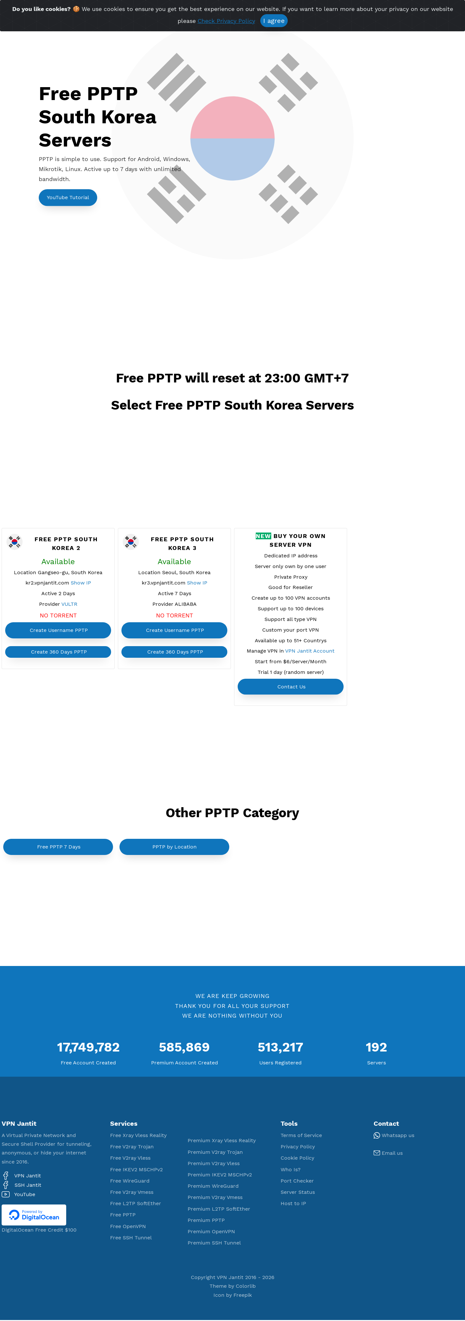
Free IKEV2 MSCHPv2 (136, 1170)
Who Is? (291, 1170)
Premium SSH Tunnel (214, 1244)
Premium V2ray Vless (214, 1164)
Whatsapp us (394, 1136)
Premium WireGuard (213, 1187)
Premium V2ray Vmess (215, 1198)
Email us (388, 1154)
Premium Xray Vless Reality (222, 1142)
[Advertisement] (160, 318)
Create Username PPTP (59, 630)
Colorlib (246, 1287)
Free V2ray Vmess (131, 1193)
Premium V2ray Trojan (215, 1153)
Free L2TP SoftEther (135, 1205)
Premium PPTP (206, 1221)
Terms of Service (301, 1136)
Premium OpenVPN (211, 1232)
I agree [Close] (274, 21)
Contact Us (291, 688)
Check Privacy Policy (226, 20)
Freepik (242, 1296)
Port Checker (297, 1182)
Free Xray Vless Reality (138, 1136)
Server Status (298, 1193)
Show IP (81, 583)
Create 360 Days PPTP (59, 652)
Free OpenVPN (128, 1227)
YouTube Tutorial (68, 197)
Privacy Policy (298, 1148)
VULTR (69, 605)
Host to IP (293, 1205)
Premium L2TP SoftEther (219, 1210)
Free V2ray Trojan (132, 1148)
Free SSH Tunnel (131, 1238)
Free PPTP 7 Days (58, 848)
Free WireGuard (130, 1182)
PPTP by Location (174, 848)
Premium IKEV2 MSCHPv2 (220, 1176)
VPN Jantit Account (310, 652)
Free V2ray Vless (130, 1159)
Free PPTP (123, 1216)
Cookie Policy (297, 1159)
